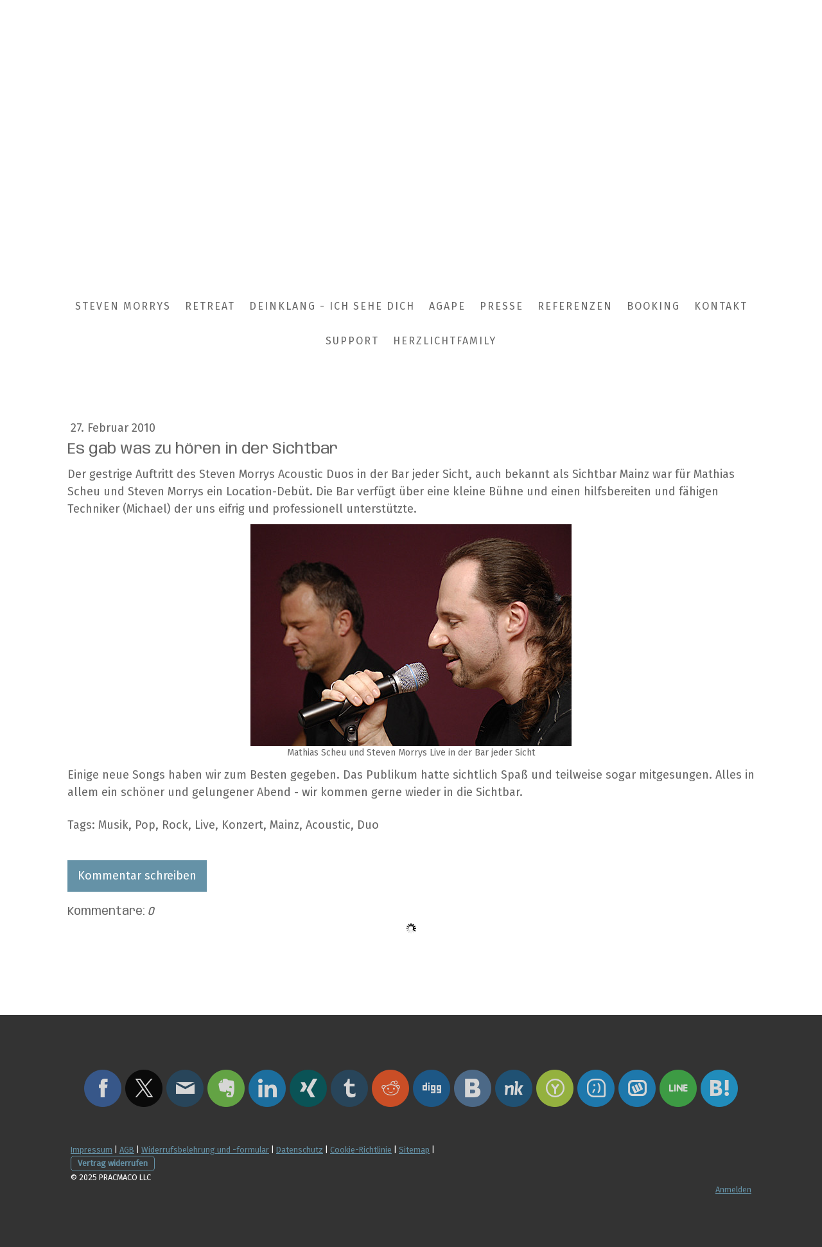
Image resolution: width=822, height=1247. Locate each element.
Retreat (210, 306)
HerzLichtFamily (444, 341)
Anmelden (733, 1189)
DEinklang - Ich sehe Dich (332, 306)
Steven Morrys (123, 306)
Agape (447, 306)
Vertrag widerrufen (113, 1163)
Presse (501, 306)
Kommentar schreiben (137, 876)
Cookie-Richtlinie (361, 1149)
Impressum (91, 1149)
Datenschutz (299, 1149)
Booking (653, 306)
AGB (126, 1149)
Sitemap (414, 1149)
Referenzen (575, 306)
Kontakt (721, 306)
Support (352, 341)
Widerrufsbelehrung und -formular (205, 1149)
